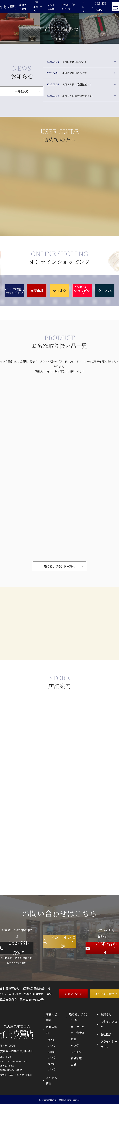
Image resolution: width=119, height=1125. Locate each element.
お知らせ (106, 1036)
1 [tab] (56, 43)
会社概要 (106, 1055)
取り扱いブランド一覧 (66, 8)
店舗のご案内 (22, 8)
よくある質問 (49, 8)
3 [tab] (63, 43)
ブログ (80, 8)
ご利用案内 (51, 1051)
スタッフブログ (108, 1045)
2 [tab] (60, 43)
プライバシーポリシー (108, 1065)
